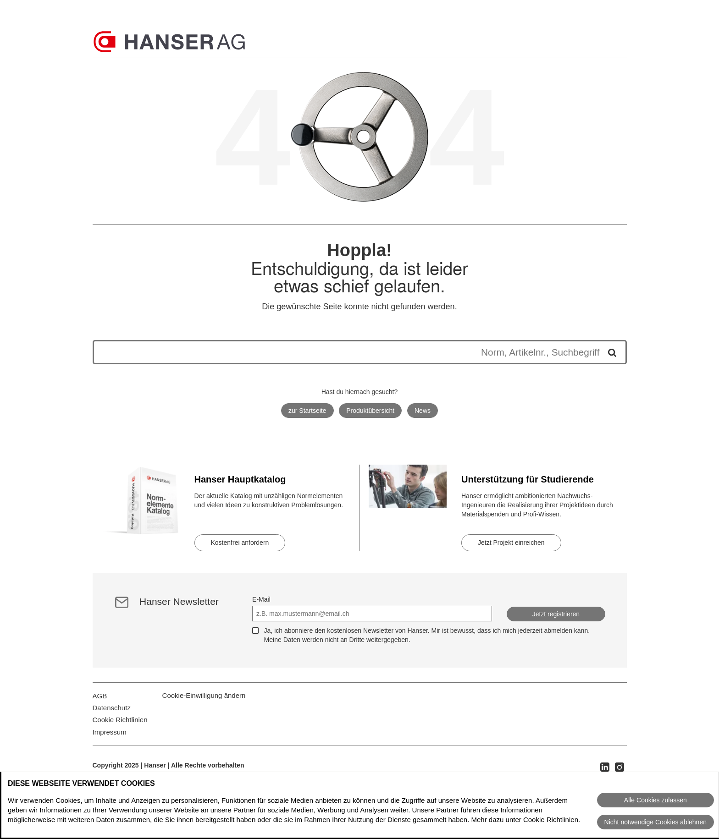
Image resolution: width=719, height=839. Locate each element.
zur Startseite (307, 410)
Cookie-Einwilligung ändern (204, 701)
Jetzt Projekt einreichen (511, 542)
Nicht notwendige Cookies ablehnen (655, 822)
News (423, 410)
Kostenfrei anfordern (240, 542)
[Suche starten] (609, 352)
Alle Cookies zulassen (655, 800)
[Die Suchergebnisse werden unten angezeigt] (350, 352)
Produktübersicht (370, 410)
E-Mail (261, 599)
